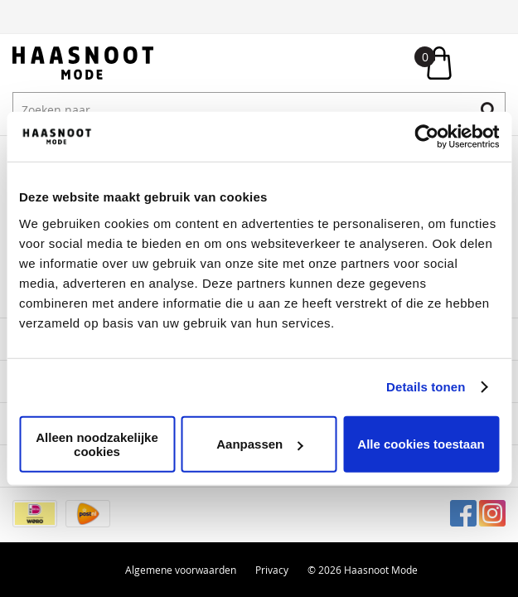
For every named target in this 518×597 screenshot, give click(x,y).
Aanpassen (259, 444)
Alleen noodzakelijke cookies (97, 444)
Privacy (271, 569)
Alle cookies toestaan (420, 444)
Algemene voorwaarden (180, 569)
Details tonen (425, 387)
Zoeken (488, 109)
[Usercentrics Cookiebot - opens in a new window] (426, 136)
